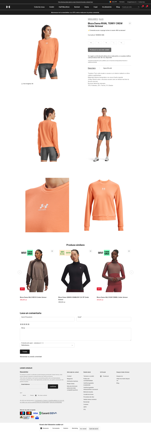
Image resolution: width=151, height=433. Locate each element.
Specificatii (107, 68)
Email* (80, 317)
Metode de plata (88, 392)
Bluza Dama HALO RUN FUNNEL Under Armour (112, 297)
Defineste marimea (72, 381)
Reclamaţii (86, 402)
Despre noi (120, 376)
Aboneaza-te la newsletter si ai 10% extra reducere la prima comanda (75, 12)
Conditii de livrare (88, 394)
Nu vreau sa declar (42, 395)
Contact (69, 376)
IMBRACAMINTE (93, 19)
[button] (130, 29)
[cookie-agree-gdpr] (94, 428)
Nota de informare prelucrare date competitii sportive (72, 388)
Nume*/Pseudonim (26, 317)
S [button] (98, 42)
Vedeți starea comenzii (89, 399)
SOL (84, 409)
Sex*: (21, 392)
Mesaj (23, 328)
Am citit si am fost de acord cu (42, 401)
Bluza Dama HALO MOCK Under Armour (33, 297)
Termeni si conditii (88, 376)
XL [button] (121, 42)
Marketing (75, 428)
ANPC (85, 407)
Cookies (85, 404)
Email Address (25, 384)
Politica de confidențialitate (55, 402)
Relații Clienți (70, 383)
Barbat (24, 395)
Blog (118, 383)
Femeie (32, 395)
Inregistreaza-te (131, 2)
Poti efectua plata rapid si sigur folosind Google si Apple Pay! (75, 2)
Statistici (65, 428)
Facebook (106, 376)
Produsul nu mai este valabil (99, 50)
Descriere (92, 68)
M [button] (106, 42)
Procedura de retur (88, 397)
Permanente (56, 428)
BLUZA (101, 19)
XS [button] (91, 42)
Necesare (46, 428)
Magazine (70, 378)
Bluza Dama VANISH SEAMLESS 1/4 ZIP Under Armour (73, 298)
